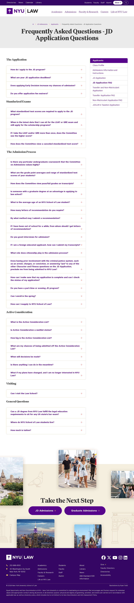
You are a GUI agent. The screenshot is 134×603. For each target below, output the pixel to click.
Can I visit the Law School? (22, 394)
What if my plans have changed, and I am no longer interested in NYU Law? (43, 374)
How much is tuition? (19, 431)
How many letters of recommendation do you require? (36, 211)
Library (39, 2)
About (82, 565)
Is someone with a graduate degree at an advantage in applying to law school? (42, 193)
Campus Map (15, 575)
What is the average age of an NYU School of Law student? (39, 203)
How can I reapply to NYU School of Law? (30, 305)
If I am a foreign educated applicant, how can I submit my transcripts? (44, 246)
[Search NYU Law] (126, 3)
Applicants (98, 60)
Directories (11, 2)
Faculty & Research (88, 11)
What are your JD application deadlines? (29, 78)
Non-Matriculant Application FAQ (107, 100)
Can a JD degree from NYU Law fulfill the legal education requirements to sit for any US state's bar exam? (37, 413)
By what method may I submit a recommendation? (34, 219)
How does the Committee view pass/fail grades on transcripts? (41, 184)
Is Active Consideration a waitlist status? (30, 331)
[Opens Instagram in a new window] (120, 557)
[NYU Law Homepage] (22, 11)
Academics (56, 11)
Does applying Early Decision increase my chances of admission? (41, 86)
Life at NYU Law (119, 11)
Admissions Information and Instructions (105, 71)
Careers (104, 11)
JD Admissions (44, 510)
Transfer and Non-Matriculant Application (106, 89)
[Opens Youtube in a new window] (115, 557)
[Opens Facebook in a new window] (103, 557)
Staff (103, 3)
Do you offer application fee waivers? (28, 94)
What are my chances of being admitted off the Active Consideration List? (44, 347)
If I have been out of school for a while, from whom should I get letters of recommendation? (44, 228)
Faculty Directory (107, 568)
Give (117, 3)
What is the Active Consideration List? (28, 323)
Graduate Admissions (84, 510)
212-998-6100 (15, 565)
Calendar (29, 2)
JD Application (99, 78)
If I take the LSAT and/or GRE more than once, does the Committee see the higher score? (42, 134)
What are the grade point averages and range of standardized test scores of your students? (42, 174)
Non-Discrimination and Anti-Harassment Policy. (80, 595)
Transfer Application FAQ (104, 95)
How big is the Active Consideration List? (30, 339)
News (21, 2)
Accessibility (105, 575)
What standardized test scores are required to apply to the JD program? (40, 113)
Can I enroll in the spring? (22, 297)
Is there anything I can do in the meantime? (30, 365)
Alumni (108, 3)
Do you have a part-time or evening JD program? (33, 289)
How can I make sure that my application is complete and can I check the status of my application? (43, 279)
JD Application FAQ (102, 82)
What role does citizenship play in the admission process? (38, 254)
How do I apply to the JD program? (26, 70)
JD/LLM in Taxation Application (106, 105)
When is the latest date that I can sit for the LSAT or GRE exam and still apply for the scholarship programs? (43, 124)
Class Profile (98, 65)
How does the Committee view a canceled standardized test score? (43, 145)
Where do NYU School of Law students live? (31, 423)
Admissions (70, 11)
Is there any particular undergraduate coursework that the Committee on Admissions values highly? (44, 163)
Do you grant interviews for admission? (29, 238)
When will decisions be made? (24, 358)
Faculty (96, 3)
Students (88, 3)
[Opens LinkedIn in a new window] (125, 557)
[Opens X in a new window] (109, 557)
